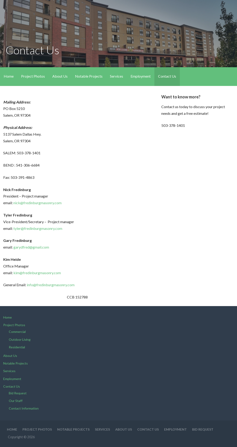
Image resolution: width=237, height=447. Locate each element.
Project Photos (33, 76)
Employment (141, 76)
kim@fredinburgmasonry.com (37, 273)
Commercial (17, 332)
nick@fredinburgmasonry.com (37, 203)
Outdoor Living (20, 339)
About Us (60, 76)
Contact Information (24, 408)
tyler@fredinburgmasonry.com (37, 228)
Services (116, 76)
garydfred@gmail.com (31, 247)
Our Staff (15, 401)
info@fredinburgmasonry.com (51, 285)
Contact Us (167, 76)
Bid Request (18, 393)
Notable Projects (89, 76)
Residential (17, 347)
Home (9, 76)
